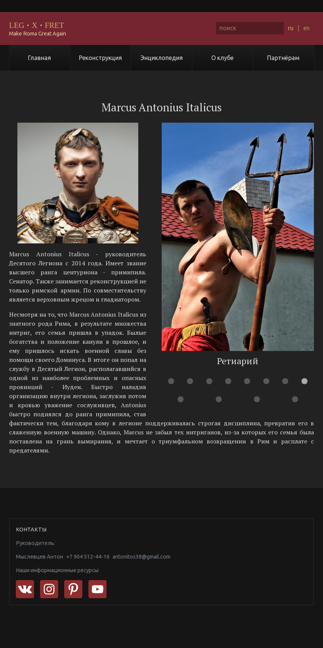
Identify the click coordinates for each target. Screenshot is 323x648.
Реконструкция (100, 57)
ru (291, 28)
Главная (39, 57)
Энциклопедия (162, 57)
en (306, 28)
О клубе (222, 57)
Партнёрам (283, 57)
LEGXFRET (36, 25)
